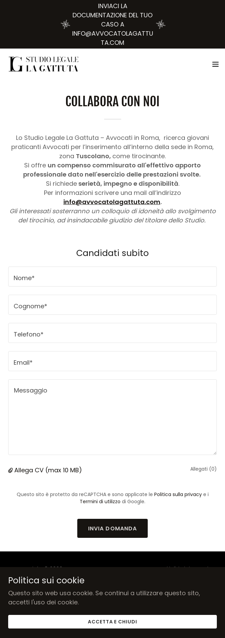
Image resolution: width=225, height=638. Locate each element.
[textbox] (112, 277)
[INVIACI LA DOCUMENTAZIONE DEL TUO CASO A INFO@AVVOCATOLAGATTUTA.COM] (112, 24)
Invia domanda (112, 528)
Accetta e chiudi (113, 621)
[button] (215, 64)
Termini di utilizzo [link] (100, 501)
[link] (43, 64)
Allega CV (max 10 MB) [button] (48, 470)
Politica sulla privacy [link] (178, 494)
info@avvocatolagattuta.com (111, 202)
